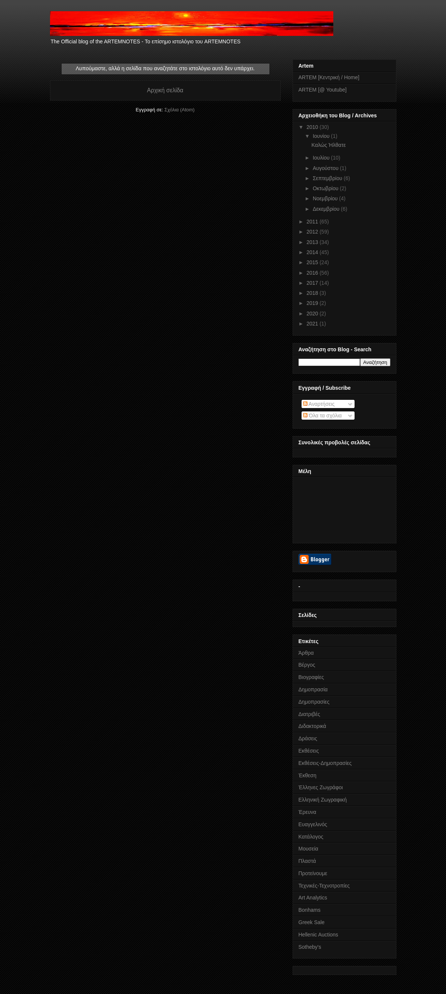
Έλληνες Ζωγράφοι (321, 787)
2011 (312, 222)
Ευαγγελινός (313, 824)
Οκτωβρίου (326, 188)
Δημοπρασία (313, 689)
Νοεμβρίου (326, 198)
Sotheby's (310, 947)
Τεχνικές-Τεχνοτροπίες (324, 886)
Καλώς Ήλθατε (328, 145)
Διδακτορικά (312, 726)
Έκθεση (307, 775)
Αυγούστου (326, 168)
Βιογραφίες (311, 677)
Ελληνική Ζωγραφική (323, 800)
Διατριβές (309, 714)
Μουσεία (308, 849)
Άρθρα (306, 653)
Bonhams (310, 910)
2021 (312, 324)
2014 (312, 252)
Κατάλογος (311, 837)
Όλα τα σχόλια (322, 416)
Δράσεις (308, 738)
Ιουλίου (322, 158)
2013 (312, 242)
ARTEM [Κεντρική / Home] (329, 77)
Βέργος (307, 665)
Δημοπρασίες (314, 702)
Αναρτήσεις (319, 404)
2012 (312, 232)
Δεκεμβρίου (327, 209)
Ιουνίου (322, 136)
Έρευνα (307, 812)
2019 (312, 303)
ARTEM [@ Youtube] (323, 90)
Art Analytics (313, 898)
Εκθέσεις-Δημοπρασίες (325, 763)
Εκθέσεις (309, 751)
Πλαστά (307, 861)
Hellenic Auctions (319, 935)
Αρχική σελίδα (165, 90)
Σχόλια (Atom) (179, 109)
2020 (312, 314)
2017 (312, 283)
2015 (312, 262)
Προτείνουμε (313, 873)
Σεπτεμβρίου (328, 178)
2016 (312, 273)
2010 (312, 127)
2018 (312, 293)
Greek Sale (312, 922)
